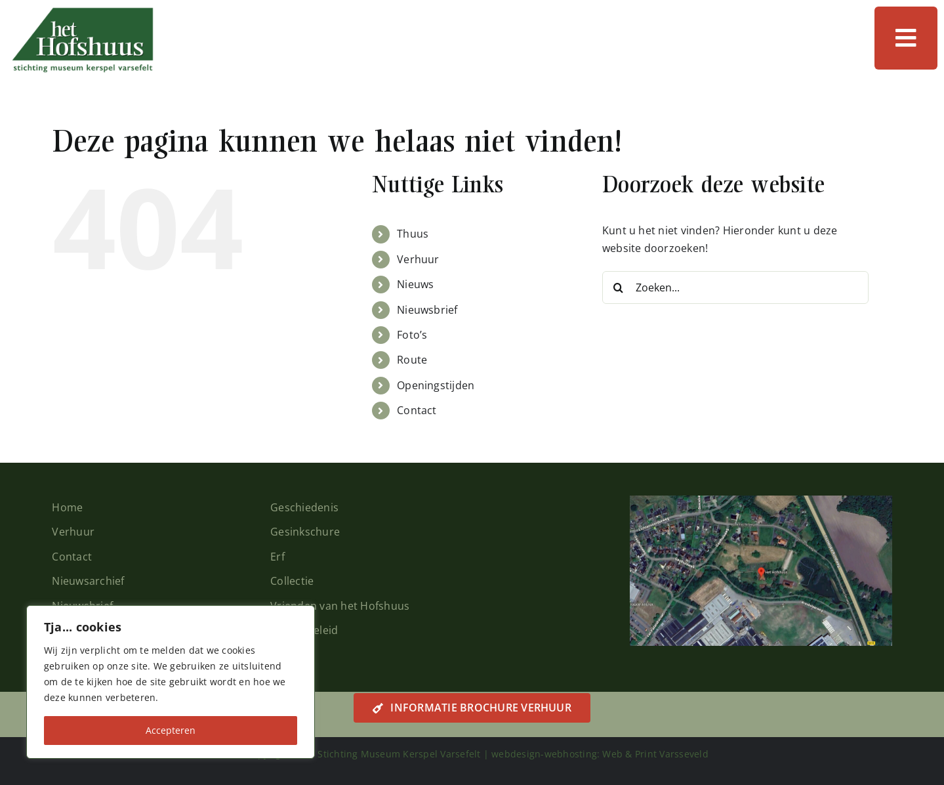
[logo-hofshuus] (82, 12)
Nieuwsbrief (427, 310)
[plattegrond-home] (761, 501)
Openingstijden (435, 385)
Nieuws (415, 284)
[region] (170, 682)
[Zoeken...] (735, 287)
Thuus (412, 233)
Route (412, 359)
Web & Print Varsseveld (655, 754)
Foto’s (412, 335)
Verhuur (418, 259)
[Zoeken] (618, 287)
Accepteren (170, 730)
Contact (417, 410)
